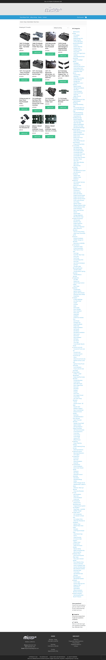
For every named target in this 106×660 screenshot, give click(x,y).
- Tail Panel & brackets (78, 430)
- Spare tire (76, 496)
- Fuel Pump (76, 258)
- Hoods (75, 402)
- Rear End (75, 459)
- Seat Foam (76, 336)
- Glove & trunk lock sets (79, 359)
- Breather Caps (77, 222)
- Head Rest (76, 314)
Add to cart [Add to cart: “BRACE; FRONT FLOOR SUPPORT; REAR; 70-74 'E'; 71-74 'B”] (50, 136)
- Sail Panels (76, 329)
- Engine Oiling (77, 225)
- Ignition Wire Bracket (78, 293)
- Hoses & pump (77, 537)
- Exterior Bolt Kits (77, 46)
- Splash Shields (77, 86)
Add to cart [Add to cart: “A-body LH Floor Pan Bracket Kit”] (24, 133)
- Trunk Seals (76, 572)
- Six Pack (75, 264)
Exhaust (75, 236)
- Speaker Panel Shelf (78, 423)
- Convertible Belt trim (78, 108)
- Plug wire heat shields (79, 294)
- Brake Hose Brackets (78, 134)
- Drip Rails (76, 388)
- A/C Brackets (76, 220)
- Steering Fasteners (78, 449)
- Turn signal (76, 454)
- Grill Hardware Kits (78, 114)
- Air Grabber (76, 35)
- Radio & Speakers (78, 327)
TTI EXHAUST (76, 501)
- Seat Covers (76, 334)
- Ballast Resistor (77, 188)
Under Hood (76, 512)
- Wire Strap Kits (77, 552)
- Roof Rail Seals (77, 570)
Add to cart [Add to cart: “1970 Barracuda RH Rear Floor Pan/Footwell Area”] (50, 54)
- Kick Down (76, 478)
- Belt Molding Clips (78, 149)
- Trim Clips (76, 342)
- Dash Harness (77, 192)
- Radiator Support (77, 408)
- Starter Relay (76, 213)
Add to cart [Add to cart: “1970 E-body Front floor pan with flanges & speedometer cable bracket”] (63, 55)
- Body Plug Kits (77, 40)
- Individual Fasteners (78, 70)
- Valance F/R (76, 438)
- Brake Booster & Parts (79, 131)
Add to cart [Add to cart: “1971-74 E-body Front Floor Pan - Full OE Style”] (37, 80)
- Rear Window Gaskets (79, 568)
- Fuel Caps (76, 253)
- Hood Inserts (76, 65)
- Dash (74, 306)
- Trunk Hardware (77, 91)
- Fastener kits (76, 48)
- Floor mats (76, 312)
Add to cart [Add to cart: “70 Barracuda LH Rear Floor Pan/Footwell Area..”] (24, 109)
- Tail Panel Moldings (78, 121)
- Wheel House (76, 440)
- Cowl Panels (76, 382)
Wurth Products (77, 597)
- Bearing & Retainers (78, 453)
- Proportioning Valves (78, 144)
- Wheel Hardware (77, 590)
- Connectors (76, 190)
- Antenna (75, 37)
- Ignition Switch (77, 203)
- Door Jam (75, 387)
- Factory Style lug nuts (79, 583)
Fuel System (76, 245)
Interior (75, 298)
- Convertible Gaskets (78, 150)
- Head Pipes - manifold (79, 509)
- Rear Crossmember (78, 410)
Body (74, 33)
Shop (25, 22)
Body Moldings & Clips (79, 99)
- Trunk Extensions (77, 431)
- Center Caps (76, 582)
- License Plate (76, 75)
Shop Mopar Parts (24, 17)
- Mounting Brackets (78, 595)
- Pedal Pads (76, 326)
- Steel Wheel (76, 588)
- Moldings (75, 76)
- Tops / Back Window (78, 162)
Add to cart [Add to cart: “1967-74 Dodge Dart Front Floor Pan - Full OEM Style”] (24, 54)
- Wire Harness (76, 165)
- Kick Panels (76, 321)
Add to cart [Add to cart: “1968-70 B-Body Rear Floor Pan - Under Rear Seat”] (37, 52)
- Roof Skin (75, 415)
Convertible (76, 146)
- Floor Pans (76, 393)
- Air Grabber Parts (78, 519)
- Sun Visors (76, 340)
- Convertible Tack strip (79, 154)
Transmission (76, 464)
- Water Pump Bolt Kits (79, 550)
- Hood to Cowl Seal (78, 563)
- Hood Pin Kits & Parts (79, 66)
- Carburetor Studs (77, 246)
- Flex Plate (76, 473)
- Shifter (75, 481)
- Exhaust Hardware (78, 238)
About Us (76, 639)
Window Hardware (78, 592)
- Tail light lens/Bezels (78, 88)
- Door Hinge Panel (78, 385)
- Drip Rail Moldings (78, 112)
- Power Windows (77, 208)
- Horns (75, 535)
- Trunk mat (76, 499)
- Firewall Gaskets (77, 50)
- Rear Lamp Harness (78, 210)
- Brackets (75, 169)
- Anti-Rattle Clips (77, 147)
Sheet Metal (30, 22)
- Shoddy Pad (76, 81)
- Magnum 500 (76, 585)
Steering (75, 441)
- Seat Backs (76, 331)
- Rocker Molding (77, 119)
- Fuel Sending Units (78, 260)
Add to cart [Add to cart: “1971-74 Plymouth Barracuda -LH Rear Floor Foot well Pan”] (50, 83)
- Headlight (76, 63)
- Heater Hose (76, 175)
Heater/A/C (76, 278)
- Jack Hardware (77, 494)
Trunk (74, 492)
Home (21, 22)
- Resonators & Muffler (79, 243)
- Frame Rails (76, 397)
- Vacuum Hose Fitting (78, 231)
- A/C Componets (77, 514)
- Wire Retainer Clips (78, 217)
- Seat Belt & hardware (78, 332)
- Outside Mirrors (77, 79)
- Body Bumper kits (78, 38)
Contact (45, 17)
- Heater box (76, 281)
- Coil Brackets (76, 289)
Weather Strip (76, 554)
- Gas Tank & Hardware (79, 263)
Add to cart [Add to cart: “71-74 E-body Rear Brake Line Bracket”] (63, 107)
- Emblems (75, 45)
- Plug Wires (76, 296)
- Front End (76, 458)
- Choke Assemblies (78, 248)
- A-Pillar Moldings (77, 299)
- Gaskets (75, 55)
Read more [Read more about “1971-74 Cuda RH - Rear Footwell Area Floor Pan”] (24, 80)
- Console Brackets (77, 380)
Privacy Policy (76, 643)
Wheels (75, 580)
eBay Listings (33, 17)
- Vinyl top (75, 94)
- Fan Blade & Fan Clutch (79, 170)
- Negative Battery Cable (79, 205)
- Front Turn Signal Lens (79, 53)
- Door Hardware (77, 311)
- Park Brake (76, 139)
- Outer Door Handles (78, 78)
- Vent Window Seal (78, 573)
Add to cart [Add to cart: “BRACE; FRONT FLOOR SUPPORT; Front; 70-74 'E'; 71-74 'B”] (37, 136)
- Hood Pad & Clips (78, 534)
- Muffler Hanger (77, 511)
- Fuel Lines (76, 256)
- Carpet (75, 302)
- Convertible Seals (77, 152)
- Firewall (75, 392)
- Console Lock (76, 352)
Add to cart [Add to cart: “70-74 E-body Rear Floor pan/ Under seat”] (50, 107)
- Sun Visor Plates (77, 159)
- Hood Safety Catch (78, 68)
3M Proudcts (76, 32)
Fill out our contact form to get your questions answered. (78, 617)
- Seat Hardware (77, 337)
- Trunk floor (76, 433)
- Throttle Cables (77, 269)
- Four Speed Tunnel (78, 395)
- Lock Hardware (77, 367)
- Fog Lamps (76, 51)
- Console (75, 304)
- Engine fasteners (77, 223)
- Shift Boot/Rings (77, 479)
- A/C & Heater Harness (79, 182)
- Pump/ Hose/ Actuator (79, 157)
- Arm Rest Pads (77, 301)
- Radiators (76, 179)
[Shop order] (61, 27)
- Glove (75, 357)
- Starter (75, 212)
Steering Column (77, 451)
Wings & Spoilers (77, 593)
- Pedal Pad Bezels (77, 324)
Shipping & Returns (76, 644)
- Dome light (76, 307)
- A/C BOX (75, 279)
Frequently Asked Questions (76, 641)
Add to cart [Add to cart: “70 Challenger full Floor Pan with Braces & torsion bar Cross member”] (37, 111)
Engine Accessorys (78, 218)
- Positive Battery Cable (79, 207)
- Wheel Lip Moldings (78, 124)
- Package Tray (76, 322)
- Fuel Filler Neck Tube (78, 255)
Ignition (75, 288)
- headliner (76, 316)
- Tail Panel (75, 89)
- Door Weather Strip (78, 562)
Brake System (76, 129)
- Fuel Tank (75, 261)
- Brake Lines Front (78, 137)
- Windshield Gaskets (78, 578)
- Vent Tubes (76, 286)
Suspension (76, 456)
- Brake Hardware (77, 132)
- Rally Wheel (76, 587)
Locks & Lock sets (77, 347)
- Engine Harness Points (79, 198)
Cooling (75, 167)
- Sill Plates (75, 339)
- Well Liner (76, 164)
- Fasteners (76, 471)
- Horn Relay (76, 202)
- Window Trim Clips (78, 126)
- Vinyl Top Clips (77, 122)
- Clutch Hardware (77, 466)
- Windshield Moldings (78, 127)
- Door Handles (77, 309)
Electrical (75, 180)
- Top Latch (76, 160)
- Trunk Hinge (76, 436)
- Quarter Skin (76, 407)
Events (40, 17)
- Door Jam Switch (77, 193)
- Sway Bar (75, 463)
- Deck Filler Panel (77, 383)
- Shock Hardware (77, 461)
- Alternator (76, 184)
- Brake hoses (76, 136)
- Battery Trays (76, 524)
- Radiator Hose (77, 177)
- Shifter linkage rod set (79, 483)
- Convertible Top (77, 155)
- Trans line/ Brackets (78, 491)
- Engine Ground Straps (79, 195)
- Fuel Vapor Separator (78, 226)
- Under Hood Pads (78, 93)
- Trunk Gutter (76, 435)
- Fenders (75, 390)
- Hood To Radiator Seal (79, 565)
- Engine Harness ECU (78, 197)
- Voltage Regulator (78, 215)
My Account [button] (80, 17)
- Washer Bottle (77, 549)
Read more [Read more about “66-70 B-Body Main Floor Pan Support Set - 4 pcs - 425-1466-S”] (63, 81)
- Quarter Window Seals (79, 567)
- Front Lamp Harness (78, 200)
